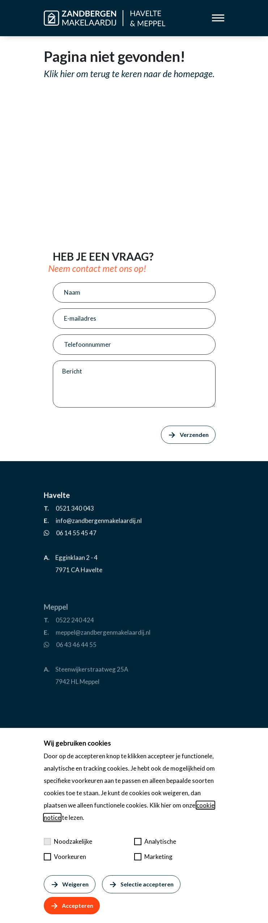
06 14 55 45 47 (76, 557)
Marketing (153, 856)
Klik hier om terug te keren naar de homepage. (129, 73)
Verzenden (188, 434)
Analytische (155, 841)
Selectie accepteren (141, 884)
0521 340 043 (75, 532)
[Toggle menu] (218, 17)
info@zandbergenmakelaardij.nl (99, 545)
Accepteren (71, 905)
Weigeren (70, 884)
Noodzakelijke (68, 841)
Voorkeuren (65, 856)
